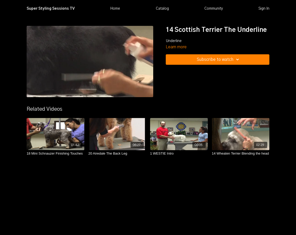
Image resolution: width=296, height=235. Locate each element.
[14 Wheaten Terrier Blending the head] (241, 153)
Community (213, 8)
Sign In (263, 8)
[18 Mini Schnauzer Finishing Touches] (55, 153)
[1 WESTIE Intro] (179, 153)
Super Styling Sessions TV (51, 8)
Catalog (162, 8)
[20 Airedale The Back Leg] (117, 153)
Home (115, 8)
